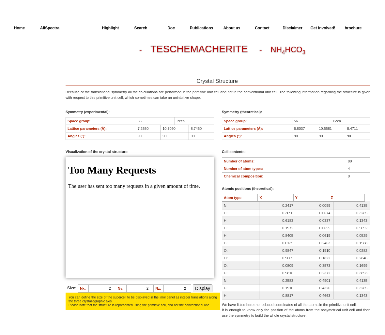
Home (19, 28)
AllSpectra (49, 28)
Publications (201, 28)
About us (231, 28)
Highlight (110, 28)
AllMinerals (79, 28)
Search (140, 28)
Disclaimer (292, 28)
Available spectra (28, 75)
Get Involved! (322, 28)
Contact (262, 28)
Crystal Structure (28, 51)
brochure (353, 28)
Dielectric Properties (31, 63)
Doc (171, 28)
